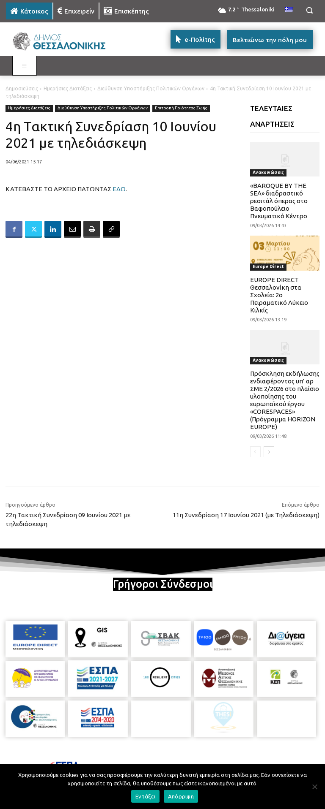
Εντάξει (145, 796)
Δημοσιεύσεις (22, 88)
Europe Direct (268, 266)
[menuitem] (289, 10)
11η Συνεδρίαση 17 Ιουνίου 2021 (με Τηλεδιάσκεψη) (246, 515)
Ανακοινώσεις (268, 172)
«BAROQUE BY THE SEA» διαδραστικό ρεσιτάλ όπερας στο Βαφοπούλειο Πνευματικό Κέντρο (279, 201)
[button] (309, 10)
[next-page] (269, 451)
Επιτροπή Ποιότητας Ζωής (181, 108)
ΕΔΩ (119, 189)
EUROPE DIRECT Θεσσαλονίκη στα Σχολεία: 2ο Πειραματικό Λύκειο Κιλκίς (279, 295)
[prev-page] (255, 451)
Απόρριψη (181, 796)
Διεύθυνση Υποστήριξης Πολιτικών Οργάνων (150, 88)
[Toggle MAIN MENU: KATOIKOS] (24, 66)
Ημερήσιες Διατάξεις (68, 88)
